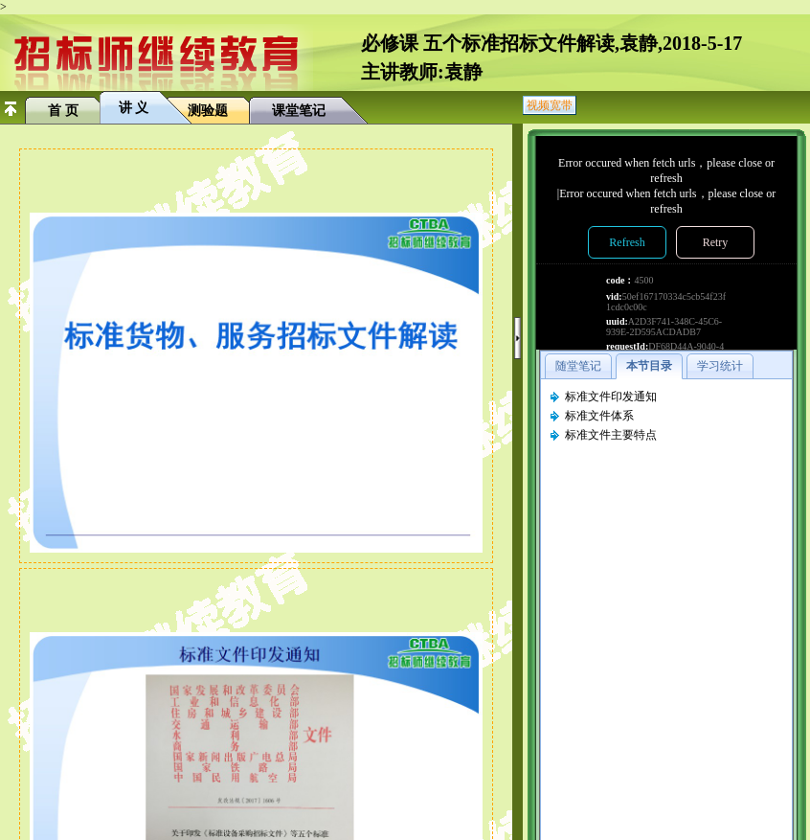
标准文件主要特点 (611, 435)
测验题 (208, 110)
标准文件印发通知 (611, 396)
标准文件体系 (599, 415)
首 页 (63, 110)
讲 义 (134, 108)
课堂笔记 (299, 110)
